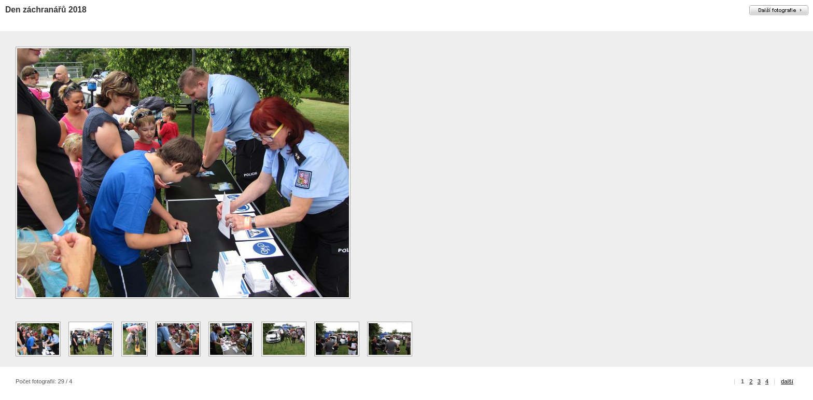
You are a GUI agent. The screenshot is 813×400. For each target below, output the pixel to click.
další (787, 381)
